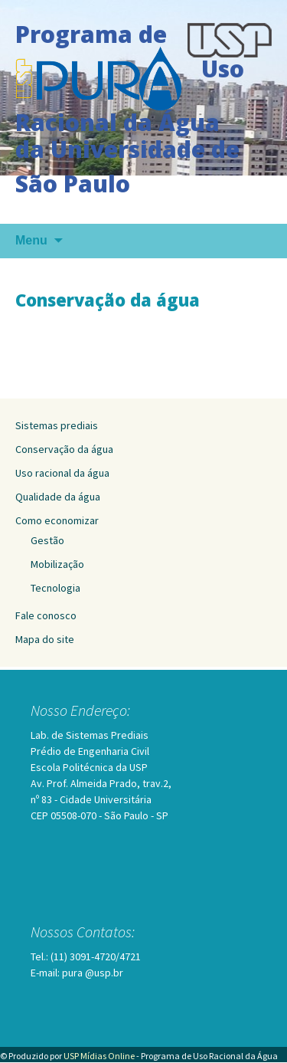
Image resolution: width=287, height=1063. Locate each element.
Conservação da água (64, 449)
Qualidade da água (57, 497)
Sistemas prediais (56, 425)
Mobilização (57, 564)
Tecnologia (55, 588)
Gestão (47, 540)
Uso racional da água (62, 473)
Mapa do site (44, 639)
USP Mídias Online (99, 1055)
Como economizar (57, 520)
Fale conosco (46, 615)
